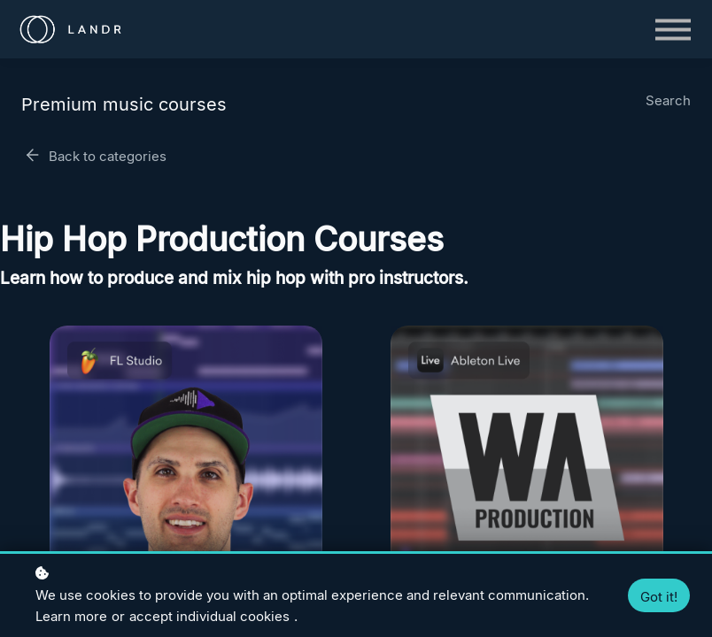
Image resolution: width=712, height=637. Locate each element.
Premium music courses (124, 104)
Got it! (658, 596)
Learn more (71, 616)
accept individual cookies (209, 616)
